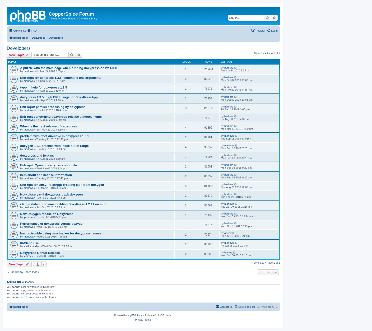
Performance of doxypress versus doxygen (52, 223)
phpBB (131, 315)
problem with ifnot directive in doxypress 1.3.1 (54, 136)
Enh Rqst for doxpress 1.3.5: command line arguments (60, 77)
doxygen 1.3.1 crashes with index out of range (54, 146)
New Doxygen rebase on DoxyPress (46, 214)
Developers (19, 48)
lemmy (27, 256)
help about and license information (46, 175)
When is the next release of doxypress (48, 126)
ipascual (28, 217)
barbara (228, 67)
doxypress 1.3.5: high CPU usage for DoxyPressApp (59, 97)
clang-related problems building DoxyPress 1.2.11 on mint (63, 204)
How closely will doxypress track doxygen (51, 194)
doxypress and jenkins (37, 155)
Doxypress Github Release (40, 253)
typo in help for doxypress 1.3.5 (43, 87)
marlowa (29, 71)
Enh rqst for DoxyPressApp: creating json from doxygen (62, 184)
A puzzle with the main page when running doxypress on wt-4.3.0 (68, 68)
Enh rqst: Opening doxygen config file (48, 165)
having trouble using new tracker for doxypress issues (60, 233)
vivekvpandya (32, 246)
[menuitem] (32, 30)
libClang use (29, 243)
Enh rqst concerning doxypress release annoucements (61, 116)
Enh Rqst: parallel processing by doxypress (52, 107)
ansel (227, 233)
